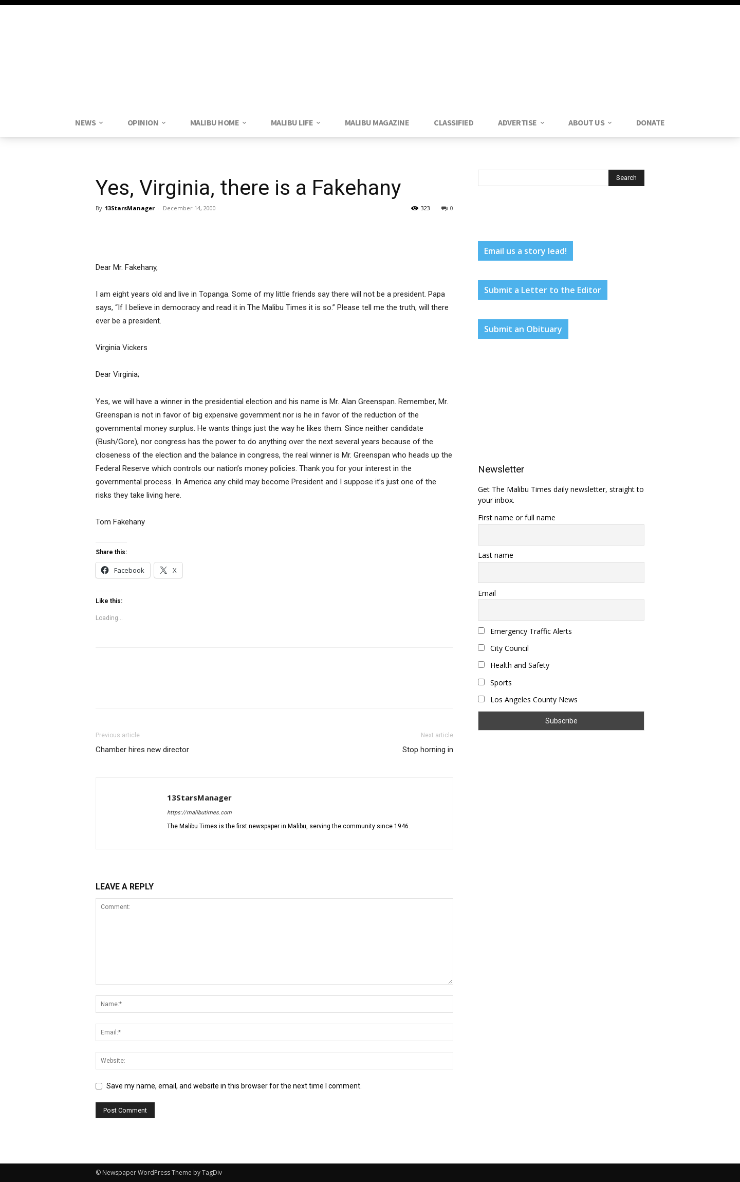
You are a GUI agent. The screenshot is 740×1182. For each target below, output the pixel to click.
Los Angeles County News (528, 699)
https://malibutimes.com (199, 812)
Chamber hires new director (142, 749)
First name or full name (517, 517)
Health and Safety (513, 665)
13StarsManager (130, 208)
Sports (495, 682)
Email (487, 593)
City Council (503, 648)
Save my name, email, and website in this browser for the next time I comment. (234, 1086)
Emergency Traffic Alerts (525, 631)
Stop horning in (427, 749)
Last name (495, 555)
